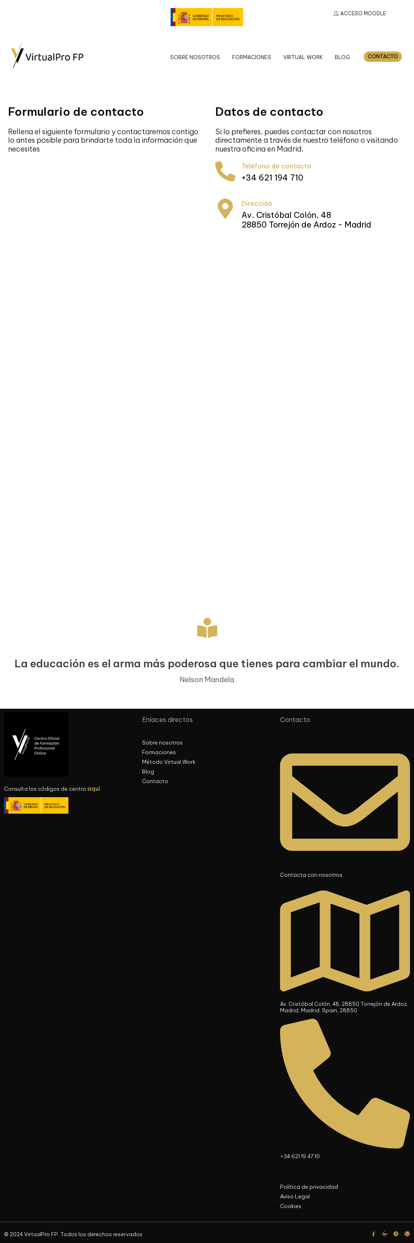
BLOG (342, 57)
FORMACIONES (251, 57)
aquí (93, 788)
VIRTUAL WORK (303, 57)
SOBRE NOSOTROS (195, 57)
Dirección (256, 203)
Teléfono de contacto (276, 166)
